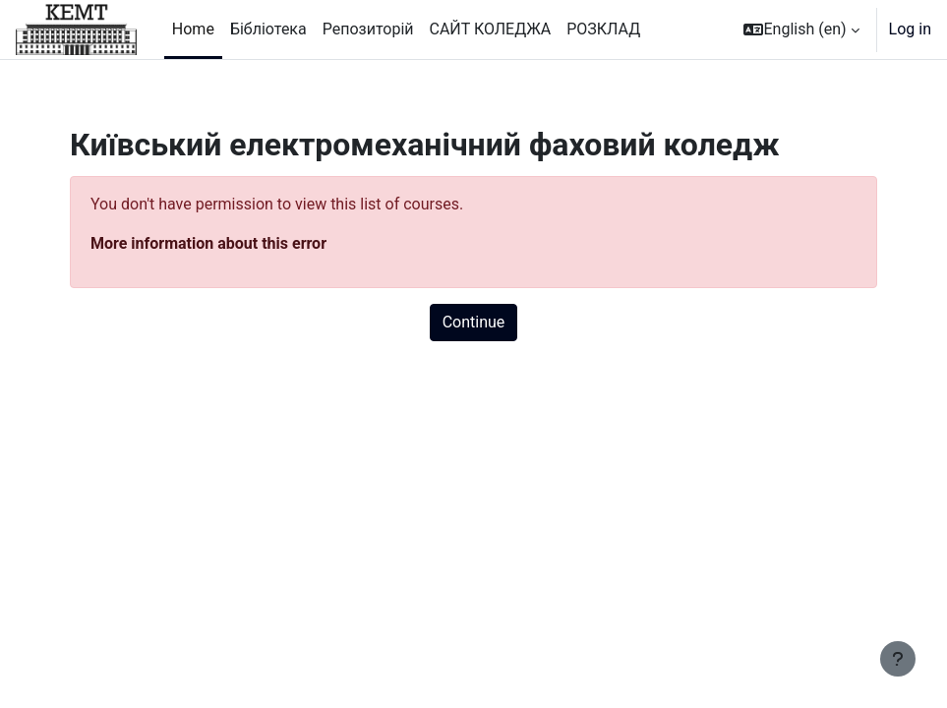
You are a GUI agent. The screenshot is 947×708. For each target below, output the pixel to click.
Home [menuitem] (193, 29)
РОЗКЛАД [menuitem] (603, 29)
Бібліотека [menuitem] (268, 29)
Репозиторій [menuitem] (368, 29)
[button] (801, 29)
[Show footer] (898, 659)
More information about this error (208, 243)
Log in (910, 29)
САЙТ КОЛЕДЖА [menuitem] (491, 29)
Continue (474, 322)
